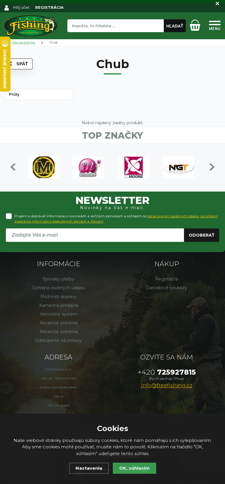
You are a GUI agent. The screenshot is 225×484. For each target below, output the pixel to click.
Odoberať (201, 235)
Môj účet (21, 7)
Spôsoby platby (58, 279)
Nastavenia (89, 468)
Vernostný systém (58, 314)
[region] (126, 38)
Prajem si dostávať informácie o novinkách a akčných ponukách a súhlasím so (116, 218)
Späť (18, 63)
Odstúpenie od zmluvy (58, 340)
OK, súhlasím (134, 468)
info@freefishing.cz (166, 385)
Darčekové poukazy (166, 287)
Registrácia (166, 279)
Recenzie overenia (59, 322)
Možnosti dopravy (58, 296)
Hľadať (174, 26)
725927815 (167, 372)
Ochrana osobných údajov (58, 287)
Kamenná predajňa (58, 305)
